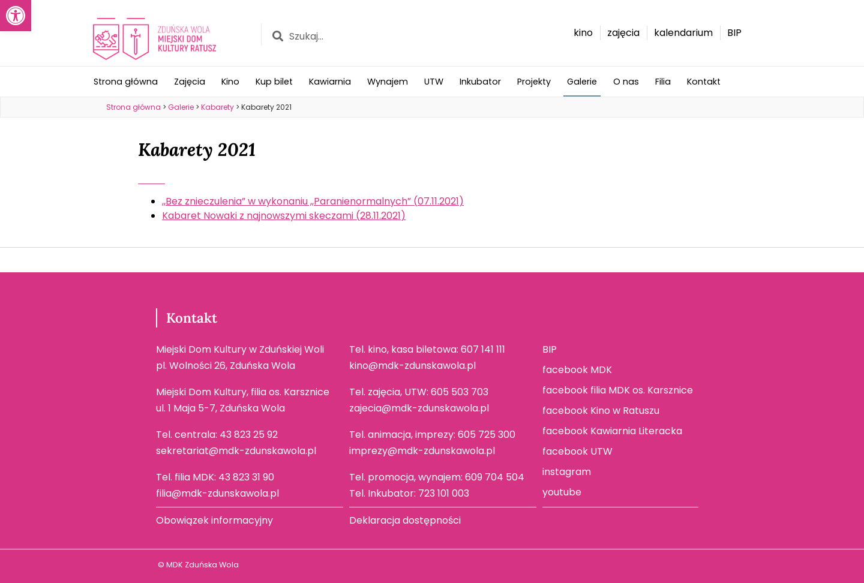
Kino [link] (230, 82)
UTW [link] (433, 82)
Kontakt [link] (704, 82)
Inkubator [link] (480, 82)
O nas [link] (626, 82)
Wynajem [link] (387, 82)
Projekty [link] (534, 82)
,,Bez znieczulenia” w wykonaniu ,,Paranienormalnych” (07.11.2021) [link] (313, 201)
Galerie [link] (582, 82)
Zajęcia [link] (189, 82)
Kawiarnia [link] (330, 82)
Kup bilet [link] (274, 82)
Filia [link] (663, 82)
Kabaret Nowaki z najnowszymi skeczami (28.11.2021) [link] (284, 216)
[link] (15, 15)
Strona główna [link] (126, 82)
